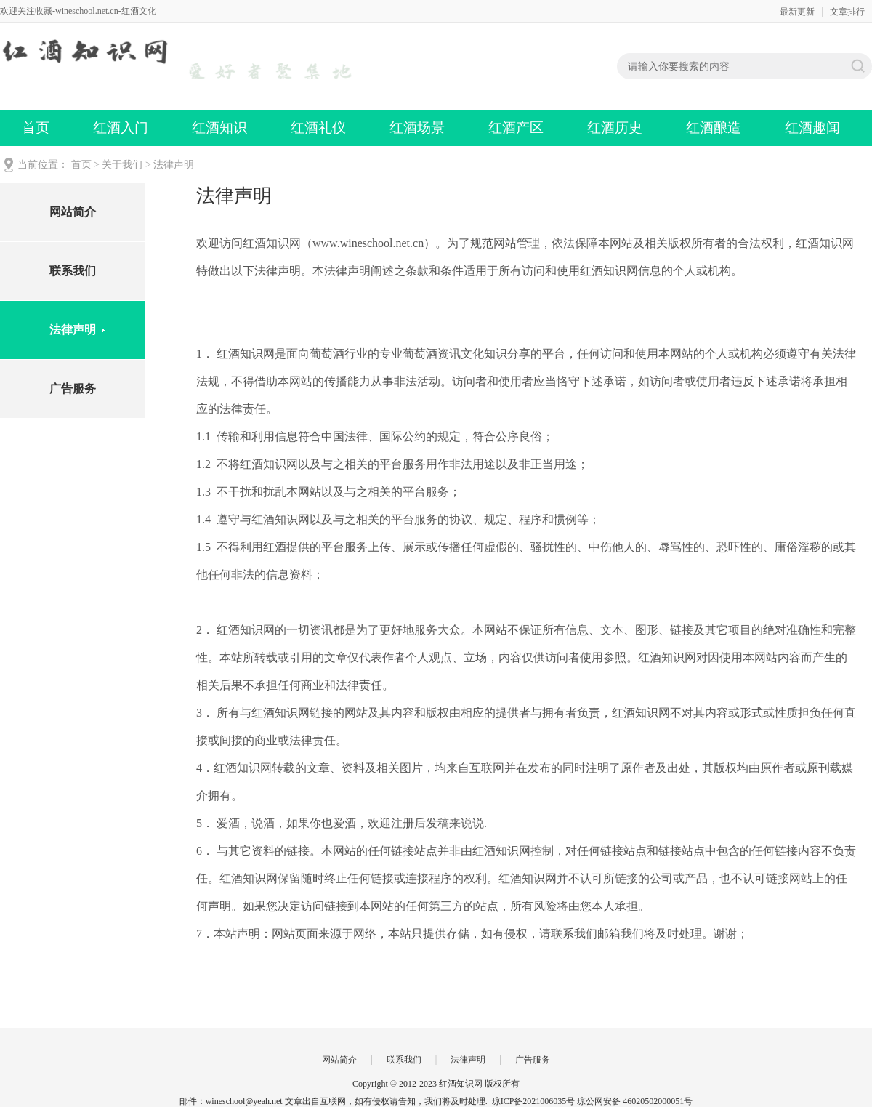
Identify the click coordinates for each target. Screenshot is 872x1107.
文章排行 (847, 12)
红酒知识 (219, 127)
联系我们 (72, 271)
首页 (35, 127)
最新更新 (797, 12)
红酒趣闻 (812, 127)
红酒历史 (614, 127)
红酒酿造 (713, 127)
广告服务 (72, 388)
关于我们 (122, 164)
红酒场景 (417, 127)
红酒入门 (120, 127)
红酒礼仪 (318, 127)
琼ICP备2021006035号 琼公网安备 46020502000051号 (592, 1101)
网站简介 (72, 212)
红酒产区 (516, 127)
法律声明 (173, 164)
